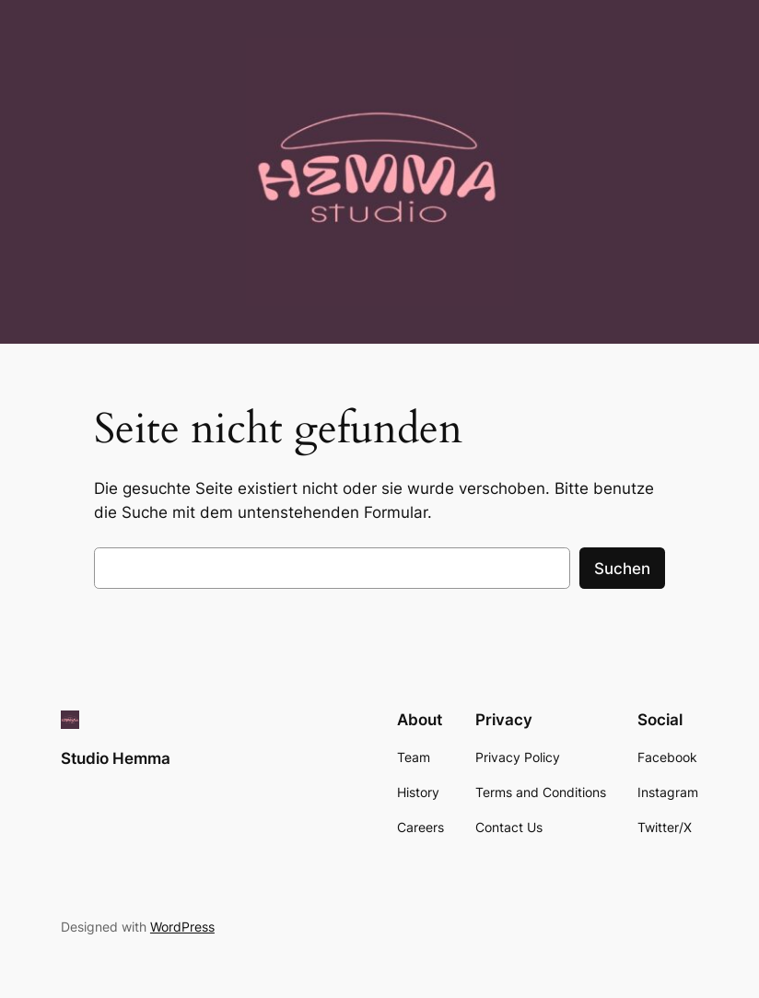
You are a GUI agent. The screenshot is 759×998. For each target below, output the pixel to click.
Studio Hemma (115, 758)
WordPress (182, 926)
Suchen (622, 568)
